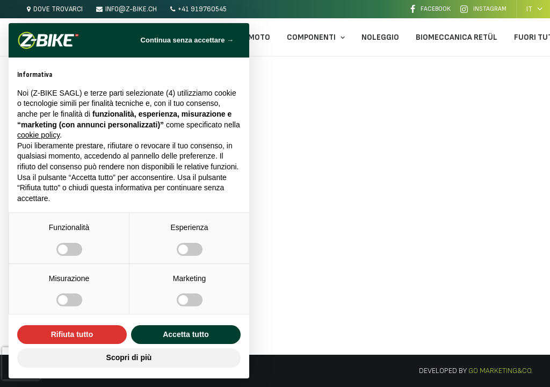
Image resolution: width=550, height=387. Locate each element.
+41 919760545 (202, 9)
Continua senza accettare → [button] (187, 40)
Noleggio (380, 37)
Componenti (316, 37)
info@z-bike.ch (131, 9)
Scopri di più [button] (129, 357)
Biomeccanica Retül (456, 37)
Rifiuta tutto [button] (72, 334)
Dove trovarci (58, 9)
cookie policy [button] (38, 135)
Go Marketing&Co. (500, 370)
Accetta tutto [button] (186, 334)
